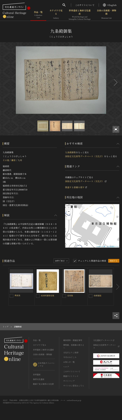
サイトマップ (69, 380)
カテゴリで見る (55, 15)
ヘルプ (66, 366)
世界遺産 (37, 374)
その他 (6, 160)
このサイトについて (85, 5)
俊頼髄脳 (97, 295)
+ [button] (69, 208)
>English (110, 5)
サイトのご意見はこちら (73, 385)
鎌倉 (13, 160)
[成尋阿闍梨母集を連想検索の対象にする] (38, 296)
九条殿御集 (70, 152)
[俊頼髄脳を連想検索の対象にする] (90, 296)
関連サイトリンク (70, 376)
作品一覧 (38, 14)
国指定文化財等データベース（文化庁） (84, 156)
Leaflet (99, 246)
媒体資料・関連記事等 (72, 340)
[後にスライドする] (115, 82)
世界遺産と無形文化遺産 (80, 15)
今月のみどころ (70, 357)
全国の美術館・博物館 (106, 15)
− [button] (69, 212)
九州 (20, 160)
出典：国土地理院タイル (110, 246)
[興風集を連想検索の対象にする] (11, 296)
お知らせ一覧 (69, 362)
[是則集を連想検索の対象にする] (64, 296)
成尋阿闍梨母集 (47, 295)
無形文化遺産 (38, 379)
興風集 (17, 295)
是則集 (70, 295)
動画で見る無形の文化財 (43, 384)
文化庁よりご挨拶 (70, 352)
